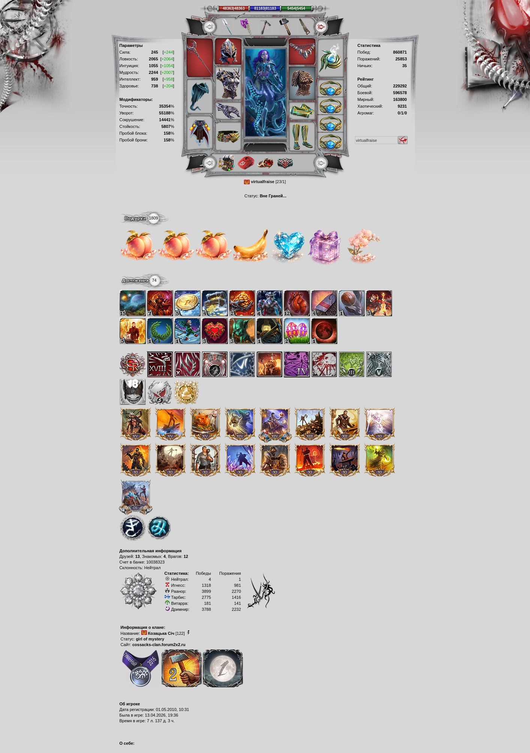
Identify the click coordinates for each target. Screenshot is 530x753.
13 (137, 556)
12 (186, 556)
